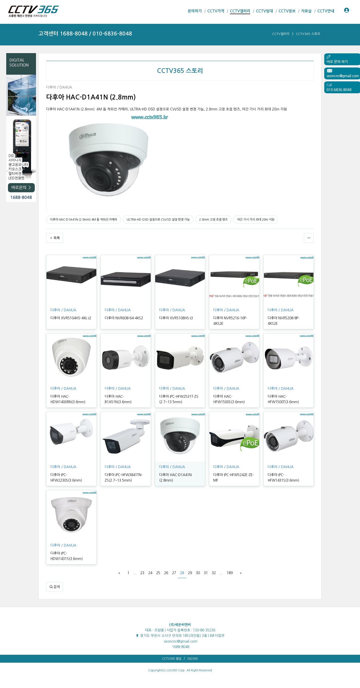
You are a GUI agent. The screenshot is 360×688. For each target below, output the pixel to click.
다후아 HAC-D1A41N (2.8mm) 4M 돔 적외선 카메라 (83, 219)
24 (150, 573)
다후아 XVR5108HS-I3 (176, 318)
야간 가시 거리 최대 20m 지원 (255, 219)
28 (182, 573)
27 (174, 573)
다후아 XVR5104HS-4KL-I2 (70, 318)
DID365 (192, 658)
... (134, 573)
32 (214, 573)
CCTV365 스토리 (308, 33)
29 (190, 573)
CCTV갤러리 (280, 33)
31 (206, 573)
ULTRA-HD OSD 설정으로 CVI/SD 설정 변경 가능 (158, 219)
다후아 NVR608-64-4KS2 (124, 318)
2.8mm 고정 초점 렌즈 (213, 219)
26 (166, 573)
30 (198, 573)
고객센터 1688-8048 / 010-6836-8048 (85, 33)
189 (230, 573)
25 (158, 573)
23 (142, 573)
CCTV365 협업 (171, 658)
